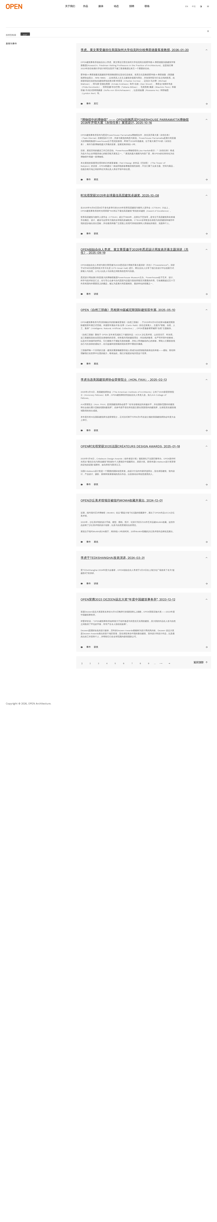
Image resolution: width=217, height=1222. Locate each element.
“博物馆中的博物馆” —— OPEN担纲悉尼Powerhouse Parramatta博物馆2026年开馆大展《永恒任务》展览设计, (135, 203)
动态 (116, 6)
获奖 (96, 402)
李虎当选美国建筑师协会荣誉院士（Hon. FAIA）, (124, 630)
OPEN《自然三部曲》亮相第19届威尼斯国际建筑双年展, (128, 519)
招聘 (131, 6)
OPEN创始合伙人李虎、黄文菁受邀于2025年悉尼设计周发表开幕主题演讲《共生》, (134, 419)
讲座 (96, 503)
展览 (96, 307)
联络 (147, 6)
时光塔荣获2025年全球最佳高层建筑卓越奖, (120, 323)
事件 (88, 185)
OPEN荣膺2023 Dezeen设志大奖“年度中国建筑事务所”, (128, 1013)
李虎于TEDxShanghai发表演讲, (113, 931)
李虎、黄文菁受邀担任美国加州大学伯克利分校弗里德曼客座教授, (135, 50)
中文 (194, 6)
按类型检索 (11, 32)
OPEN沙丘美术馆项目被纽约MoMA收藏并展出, (122, 833)
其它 (96, 185)
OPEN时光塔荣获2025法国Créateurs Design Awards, (130, 740)
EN (186, 6)
